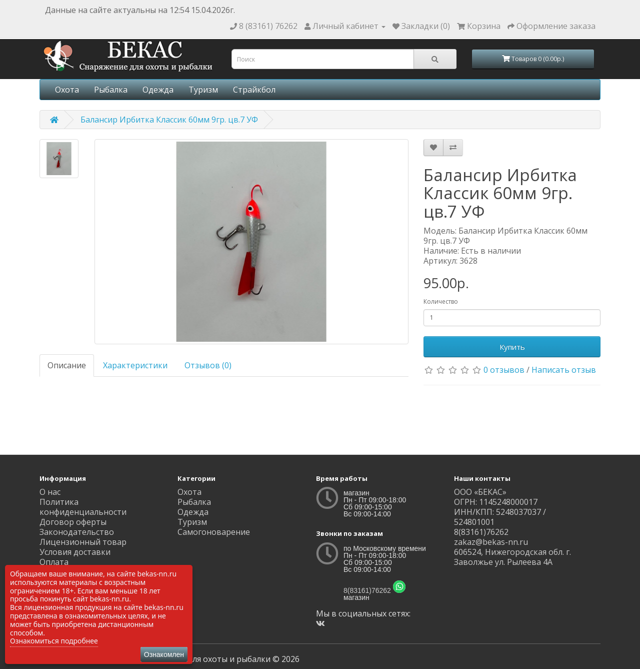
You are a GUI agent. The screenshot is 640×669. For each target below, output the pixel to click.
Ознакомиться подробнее (54, 640)
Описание (67, 365)
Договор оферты (73, 521)
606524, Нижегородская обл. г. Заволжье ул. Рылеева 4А (512, 556)
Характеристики (135, 365)
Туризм (203, 89)
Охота (67, 89)
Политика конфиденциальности (83, 506)
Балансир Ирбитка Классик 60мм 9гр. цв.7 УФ (169, 119)
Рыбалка (111, 89)
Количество (441, 301)
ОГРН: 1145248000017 (496, 501)
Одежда (158, 89)
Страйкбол (254, 89)
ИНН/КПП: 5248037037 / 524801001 (500, 516)
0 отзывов (504, 369)
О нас (50, 491)
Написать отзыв (564, 369)
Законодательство (77, 531)
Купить (512, 347)
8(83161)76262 (367, 590)
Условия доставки (75, 551)
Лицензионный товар (83, 541)
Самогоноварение (214, 531)
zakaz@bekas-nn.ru (491, 541)
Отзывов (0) (208, 365)
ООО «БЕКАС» (480, 491)
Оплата (54, 561)
